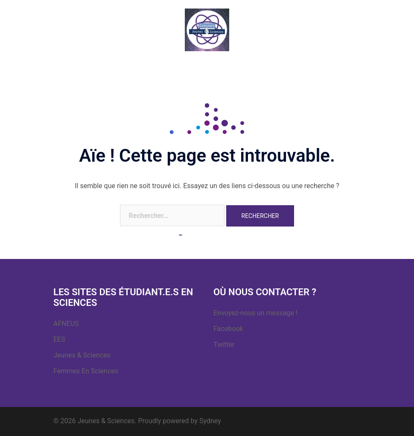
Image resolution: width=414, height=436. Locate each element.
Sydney (210, 421)
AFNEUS (66, 324)
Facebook (228, 329)
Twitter (223, 344)
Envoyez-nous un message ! (255, 313)
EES (59, 339)
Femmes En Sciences (85, 371)
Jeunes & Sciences (82, 355)
